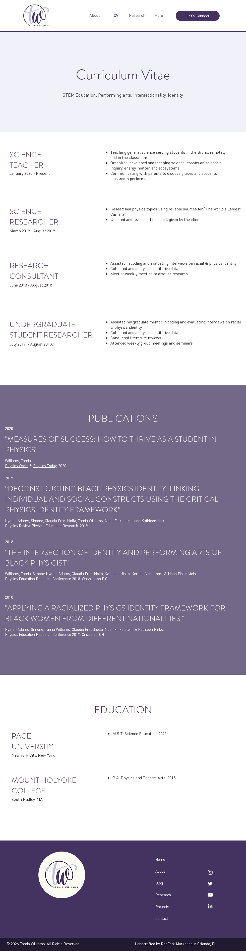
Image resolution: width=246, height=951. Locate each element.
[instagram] (210, 872)
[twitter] (210, 883)
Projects (162, 906)
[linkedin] (210, 906)
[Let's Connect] (198, 16)
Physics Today (44, 465)
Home (160, 859)
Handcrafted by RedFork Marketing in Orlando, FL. (176, 943)
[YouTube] (210, 895)
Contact (161, 918)
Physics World (16, 465)
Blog (159, 882)
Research (163, 894)
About (160, 871)
